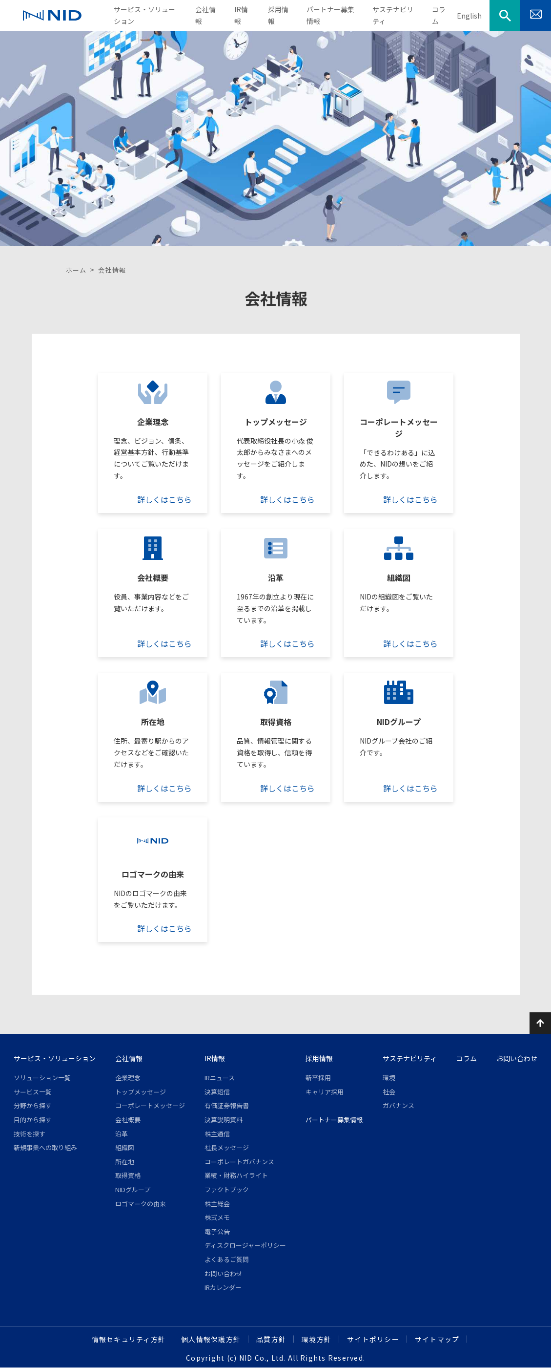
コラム (466, 1058)
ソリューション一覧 (42, 1077)
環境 (389, 1077)
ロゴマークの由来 (140, 1203)
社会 (389, 1091)
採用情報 (319, 1058)
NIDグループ (132, 1189)
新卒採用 (318, 1077)
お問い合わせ (223, 1273)
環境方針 (316, 1339)
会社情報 (129, 1058)
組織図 (124, 1147)
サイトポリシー (373, 1339)
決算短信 (217, 1091)
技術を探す (29, 1133)
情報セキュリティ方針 (129, 1339)
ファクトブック (226, 1189)
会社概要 (128, 1119)
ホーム (76, 270)
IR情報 (214, 1058)
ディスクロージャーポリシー (245, 1245)
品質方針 (271, 1339)
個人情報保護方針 (211, 1339)
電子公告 (217, 1231)
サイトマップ (437, 1339)
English (469, 16)
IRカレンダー (223, 1287)
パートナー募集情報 (334, 1119)
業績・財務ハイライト (236, 1175)
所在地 (124, 1161)
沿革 (121, 1133)
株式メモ (217, 1217)
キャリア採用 (325, 1091)
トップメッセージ (140, 1091)
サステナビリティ (410, 1058)
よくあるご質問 (226, 1259)
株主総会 (217, 1203)
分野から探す (33, 1105)
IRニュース (219, 1077)
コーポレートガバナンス (239, 1161)
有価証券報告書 (226, 1105)
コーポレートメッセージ (150, 1105)
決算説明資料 (223, 1119)
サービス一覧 (33, 1091)
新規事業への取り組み (45, 1147)
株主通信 (217, 1133)
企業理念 (128, 1077)
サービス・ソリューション (55, 1058)
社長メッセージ (226, 1147)
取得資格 (128, 1175)
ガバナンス (398, 1105)
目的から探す (33, 1119)
